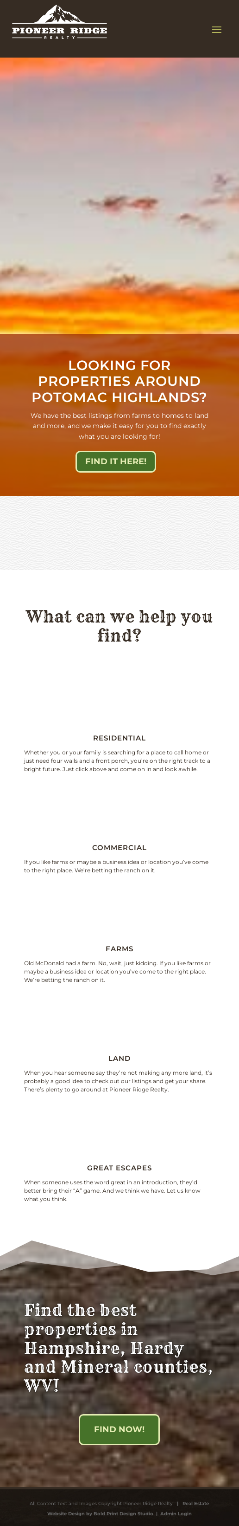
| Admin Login (172, 1514)
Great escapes (119, 1167)
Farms (119, 948)
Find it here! (115, 461)
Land (119, 1058)
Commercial (119, 847)
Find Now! (119, 1429)
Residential (119, 738)
